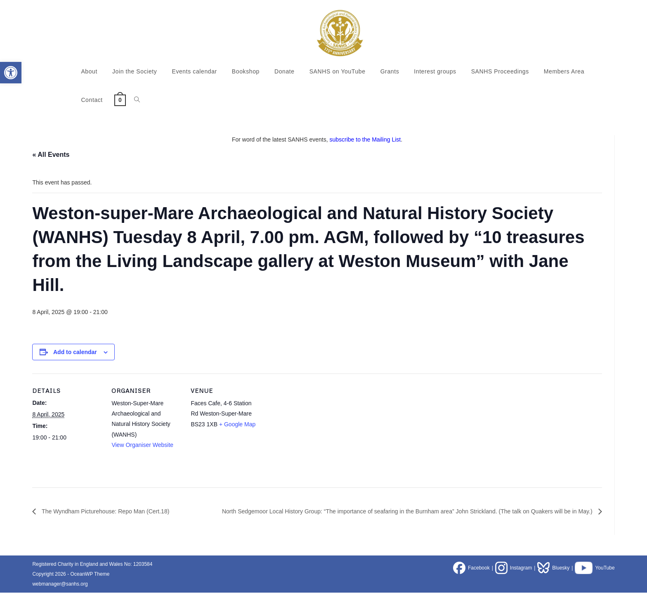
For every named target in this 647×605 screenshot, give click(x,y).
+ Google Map (237, 424)
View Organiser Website (142, 445)
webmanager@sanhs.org (59, 596)
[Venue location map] (313, 430)
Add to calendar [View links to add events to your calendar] (75, 352)
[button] (10, 72)
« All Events (50, 154)
